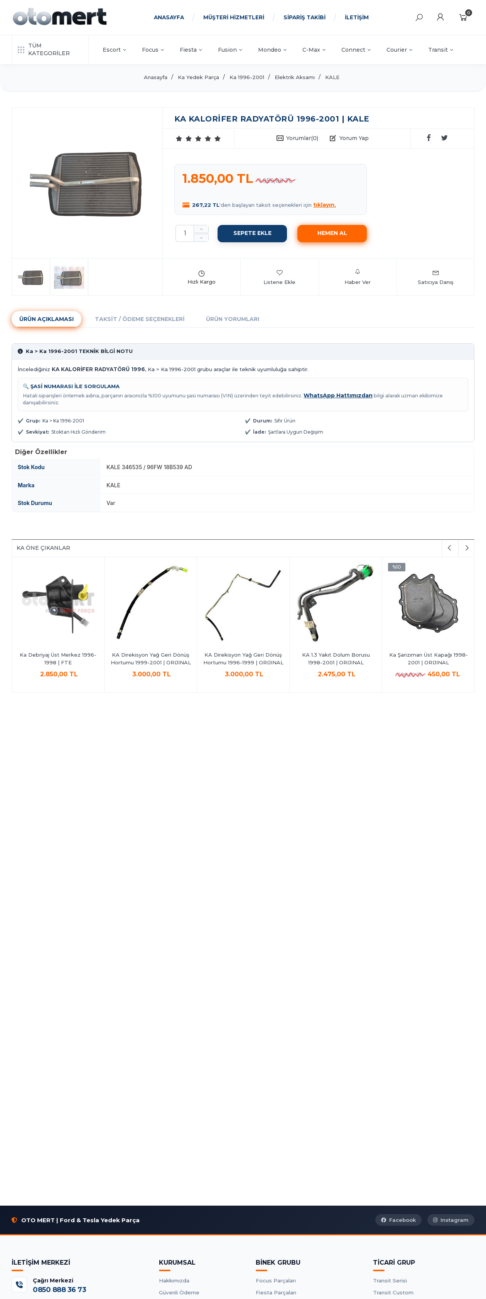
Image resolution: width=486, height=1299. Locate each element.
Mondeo (272, 49)
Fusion (230, 49)
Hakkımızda (174, 1280)
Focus (153, 49)
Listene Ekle (279, 277)
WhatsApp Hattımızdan (338, 395)
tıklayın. (324, 204)
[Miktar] (185, 233)
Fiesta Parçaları (276, 1292)
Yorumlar (302, 138)
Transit (440, 49)
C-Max (314, 49)
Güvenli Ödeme (179, 1292)
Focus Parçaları (276, 1280)
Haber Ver (357, 277)
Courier (399, 49)
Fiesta (191, 49)
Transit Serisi (390, 1280)
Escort (114, 49)
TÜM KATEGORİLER (44, 49)
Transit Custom (393, 1292)
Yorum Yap (354, 138)
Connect (356, 49)
